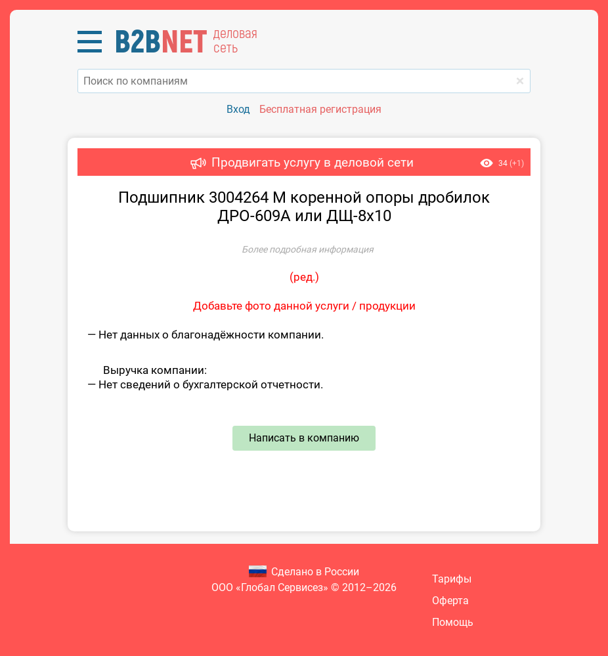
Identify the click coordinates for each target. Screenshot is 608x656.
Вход (238, 109)
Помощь (452, 622)
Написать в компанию (304, 438)
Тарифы (451, 579)
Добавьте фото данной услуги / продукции (304, 305)
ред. (304, 276)
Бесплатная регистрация (320, 109)
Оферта (450, 600)
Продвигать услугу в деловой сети (312, 162)
